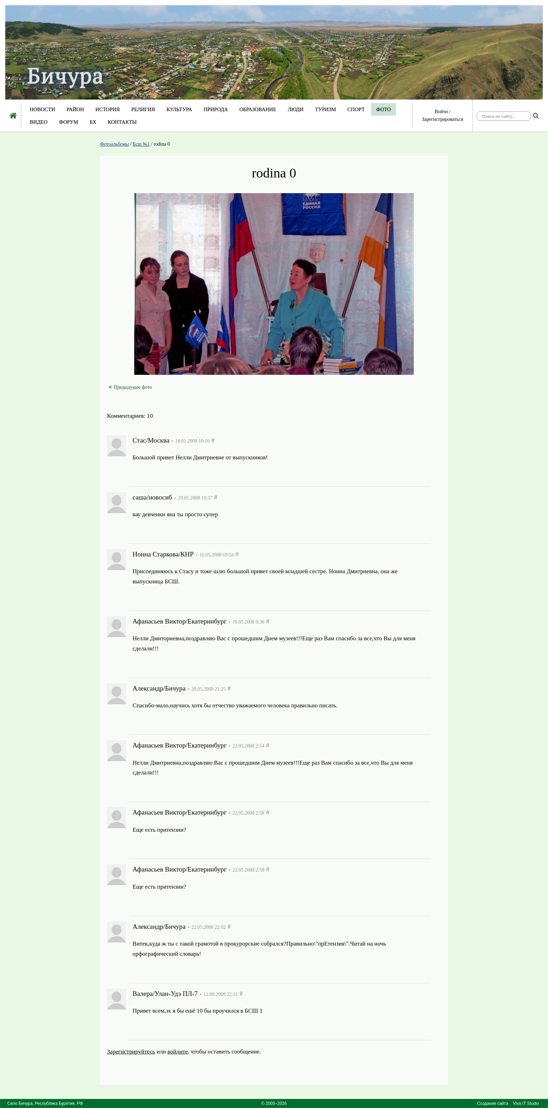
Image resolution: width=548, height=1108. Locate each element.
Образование (257, 109)
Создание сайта (492, 1103)
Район (75, 109)
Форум (68, 122)
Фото (383, 109)
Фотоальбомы (114, 144)
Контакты (122, 122)
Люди (296, 109)
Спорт (356, 109)
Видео (39, 122)
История (107, 109)
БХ (92, 122)
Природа (215, 109)
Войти (441, 111)
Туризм (325, 109)
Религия (143, 109)
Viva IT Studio (526, 1103)
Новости (42, 109)
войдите (177, 1051)
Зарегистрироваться (442, 119)
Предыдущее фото (130, 387)
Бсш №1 (141, 144)
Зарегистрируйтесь (131, 1051)
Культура (179, 109)
